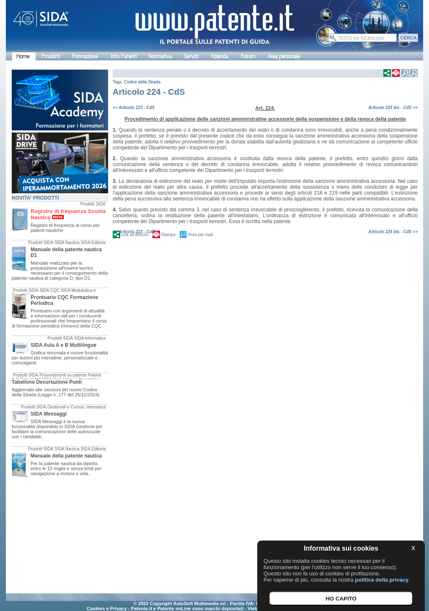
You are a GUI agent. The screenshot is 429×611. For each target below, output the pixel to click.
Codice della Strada (142, 82)
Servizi (191, 56)
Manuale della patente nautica (66, 456)
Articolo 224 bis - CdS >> (393, 107)
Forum (248, 56)
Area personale (283, 56)
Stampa (168, 234)
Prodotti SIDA (93, 204)
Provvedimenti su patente (63, 375)
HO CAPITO (341, 598)
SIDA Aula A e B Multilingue (63, 345)
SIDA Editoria (93, 242)
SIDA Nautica (66, 242)
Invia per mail (200, 234)
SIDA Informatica (90, 338)
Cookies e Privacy (107, 608)
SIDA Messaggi (49, 414)
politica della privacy (381, 580)
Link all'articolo (134, 234)
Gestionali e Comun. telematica (76, 407)
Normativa (160, 56)
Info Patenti (124, 56)
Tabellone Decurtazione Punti (47, 382)
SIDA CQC (49, 290)
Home (22, 56)
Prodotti (50, 56)
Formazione (85, 56)
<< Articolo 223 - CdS (134, 107)
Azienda (219, 56)
